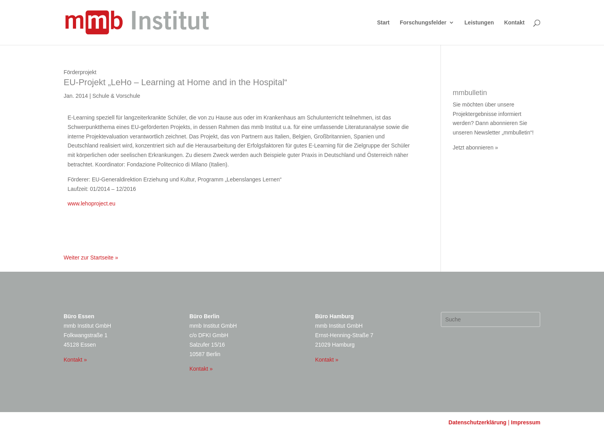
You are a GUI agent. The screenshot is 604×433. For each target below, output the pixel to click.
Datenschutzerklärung (477, 422)
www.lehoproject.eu (91, 203)
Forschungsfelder (423, 23)
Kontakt (514, 23)
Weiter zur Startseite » (91, 257)
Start (383, 23)
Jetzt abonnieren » (475, 147)
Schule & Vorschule (116, 96)
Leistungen (479, 23)
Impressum (526, 422)
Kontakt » (75, 359)
